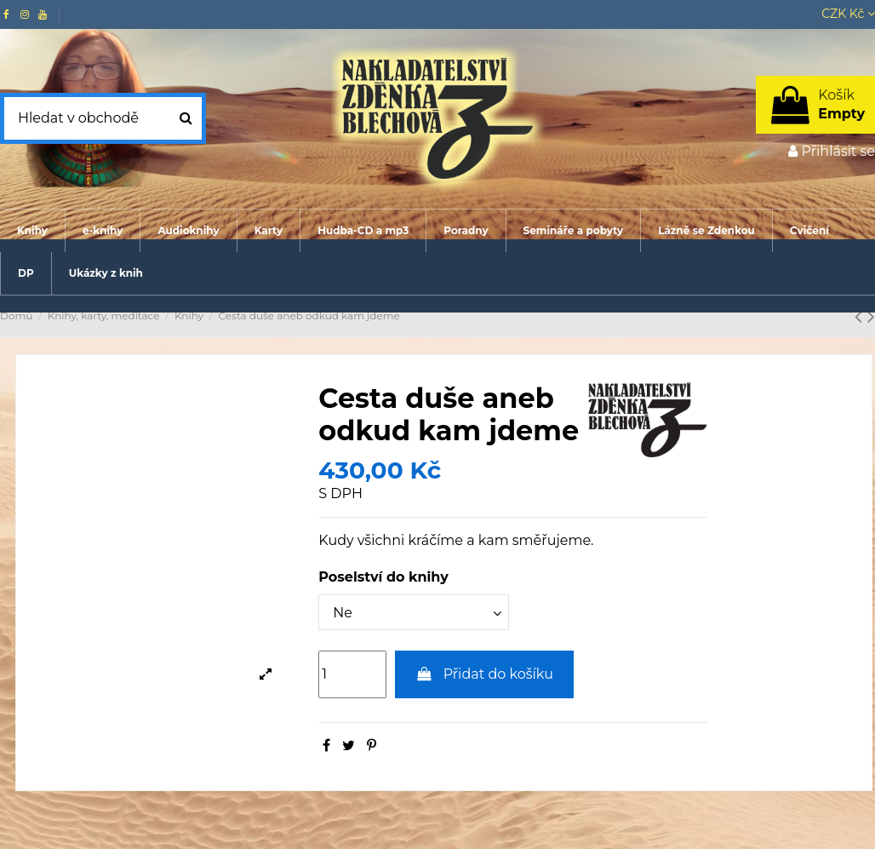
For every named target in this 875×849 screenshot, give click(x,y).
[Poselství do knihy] (413, 612)
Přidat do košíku (484, 674)
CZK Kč (848, 13)
